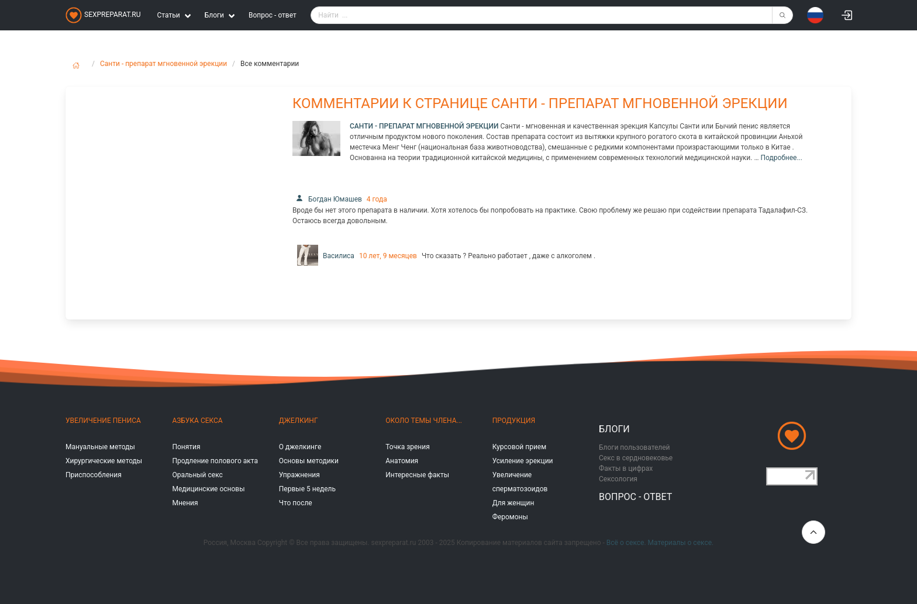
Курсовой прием (519, 447)
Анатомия (401, 461)
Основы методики (309, 461)
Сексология (618, 479)
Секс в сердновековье (636, 458)
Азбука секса (197, 420)
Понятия (186, 447)
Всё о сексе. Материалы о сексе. (659, 543)
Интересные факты (417, 475)
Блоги (614, 429)
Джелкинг (298, 420)
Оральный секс (197, 475)
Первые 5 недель (307, 489)
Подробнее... (781, 158)
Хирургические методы (104, 461)
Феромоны (510, 517)
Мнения (185, 503)
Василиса (323, 256)
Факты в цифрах (626, 468)
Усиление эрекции (522, 461)
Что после (295, 503)
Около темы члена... (423, 420)
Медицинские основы (208, 489)
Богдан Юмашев (327, 199)
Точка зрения (407, 447)
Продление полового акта (215, 461)
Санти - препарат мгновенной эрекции (163, 64)
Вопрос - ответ (273, 15)
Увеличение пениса (103, 420)
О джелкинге (300, 447)
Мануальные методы (100, 447)
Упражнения (299, 475)
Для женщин (513, 503)
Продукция (513, 420)
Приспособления (94, 475)
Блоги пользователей (634, 447)
